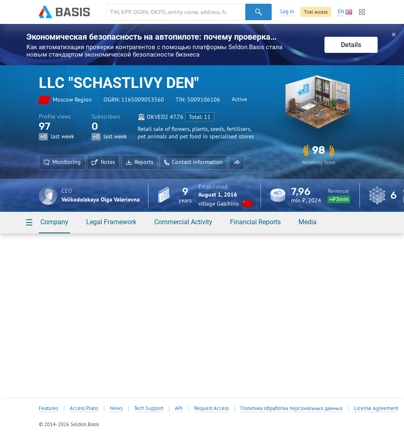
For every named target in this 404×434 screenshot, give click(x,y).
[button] (236, 162)
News (116, 408)
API (179, 408)
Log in (287, 11)
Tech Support (148, 408)
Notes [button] (103, 162)
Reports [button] (139, 162)
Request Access (211, 408)
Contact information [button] (193, 162)
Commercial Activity (183, 222)
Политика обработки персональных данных (291, 408)
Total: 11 (200, 117)
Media (307, 222)
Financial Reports (255, 222)
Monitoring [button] (62, 162)
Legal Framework (111, 222)
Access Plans (84, 408)
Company (54, 222)
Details (351, 45)
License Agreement (376, 408)
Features (48, 408)
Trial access (316, 12)
